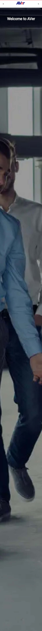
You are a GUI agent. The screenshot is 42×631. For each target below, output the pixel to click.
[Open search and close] (38, 3)
